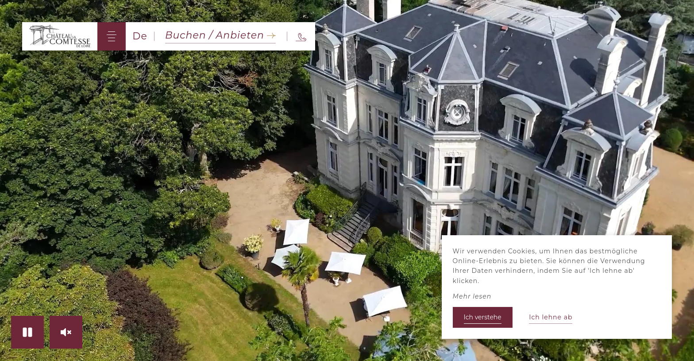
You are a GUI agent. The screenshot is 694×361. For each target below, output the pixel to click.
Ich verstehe (482, 317)
